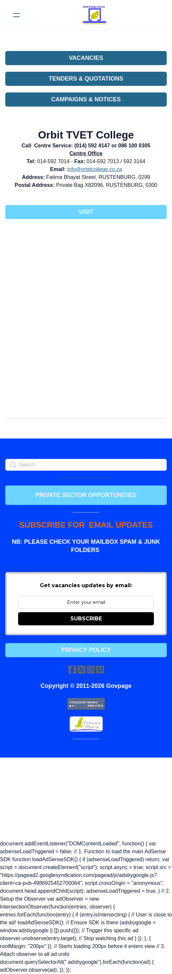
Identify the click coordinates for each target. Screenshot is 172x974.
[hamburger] (16, 15)
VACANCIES (86, 58)
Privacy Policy (86, 650)
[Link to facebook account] (72, 669)
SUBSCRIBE (86, 618)
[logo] (94, 15)
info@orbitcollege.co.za (94, 169)
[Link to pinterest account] (100, 669)
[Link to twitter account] (82, 669)
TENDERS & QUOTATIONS (86, 78)
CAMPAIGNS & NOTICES (86, 99)
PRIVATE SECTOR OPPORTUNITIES (86, 495)
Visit (86, 212)
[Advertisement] (86, 273)
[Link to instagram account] (91, 669)
